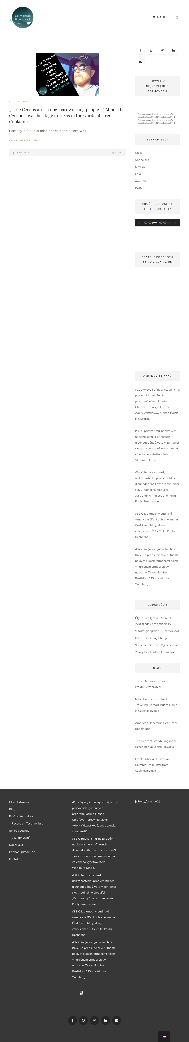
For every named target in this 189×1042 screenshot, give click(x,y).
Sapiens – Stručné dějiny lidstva (156, 645)
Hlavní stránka (19, 802)
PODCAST (15, 101)
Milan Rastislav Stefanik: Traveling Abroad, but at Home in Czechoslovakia (156, 704)
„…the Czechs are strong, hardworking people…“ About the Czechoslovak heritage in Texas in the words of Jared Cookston (67, 115)
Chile (138, 152)
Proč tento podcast (22, 816)
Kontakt (14, 859)
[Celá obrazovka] (175, 222)
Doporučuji (16, 845)
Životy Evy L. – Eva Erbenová (154, 652)
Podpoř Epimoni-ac (22, 852)
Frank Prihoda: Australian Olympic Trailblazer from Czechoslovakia (152, 764)
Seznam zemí (21, 837)
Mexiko (140, 167)
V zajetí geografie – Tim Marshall (157, 631)
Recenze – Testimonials (27, 823)
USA (26, 101)
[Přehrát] (140, 222)
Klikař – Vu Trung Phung (151, 638)
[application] (157, 114)
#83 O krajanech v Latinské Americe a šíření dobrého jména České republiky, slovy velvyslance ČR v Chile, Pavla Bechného (156, 525)
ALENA (119, 152)
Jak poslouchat (19, 830)
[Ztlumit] (169, 222)
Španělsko (142, 160)
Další (138, 188)
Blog (12, 809)
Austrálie (141, 181)
